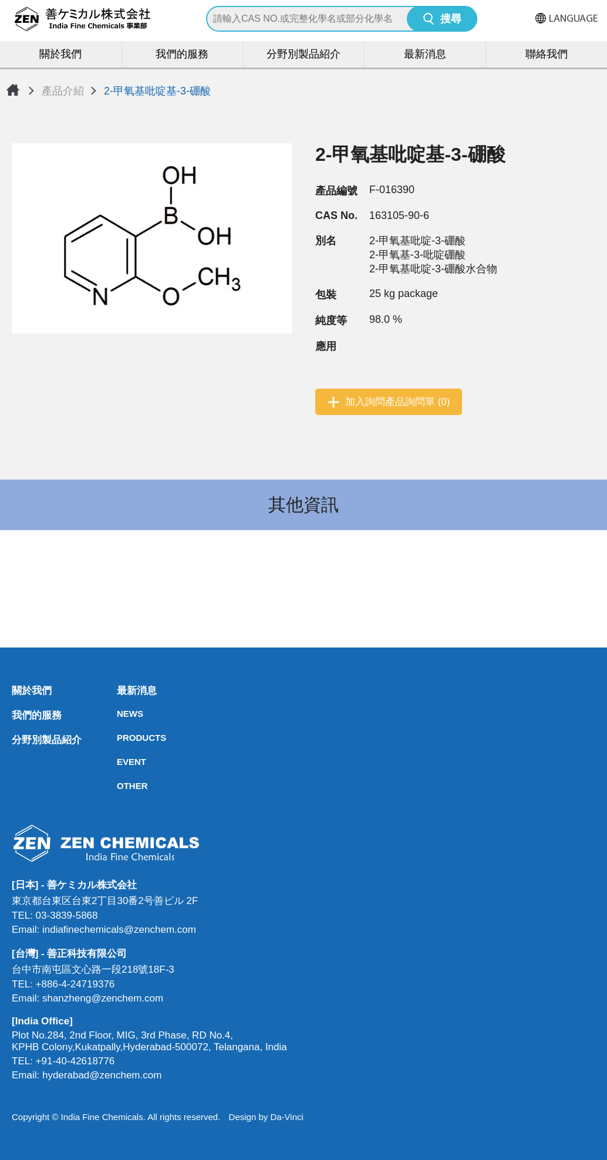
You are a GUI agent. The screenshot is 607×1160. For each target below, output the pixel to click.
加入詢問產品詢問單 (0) (397, 401)
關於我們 (60, 54)
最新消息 (425, 54)
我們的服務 (182, 54)
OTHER (120, 786)
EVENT (120, 762)
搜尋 (450, 19)
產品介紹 (63, 91)
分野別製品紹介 (303, 54)
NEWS (120, 714)
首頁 (13, 90)
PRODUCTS (120, 738)
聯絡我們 (546, 54)
